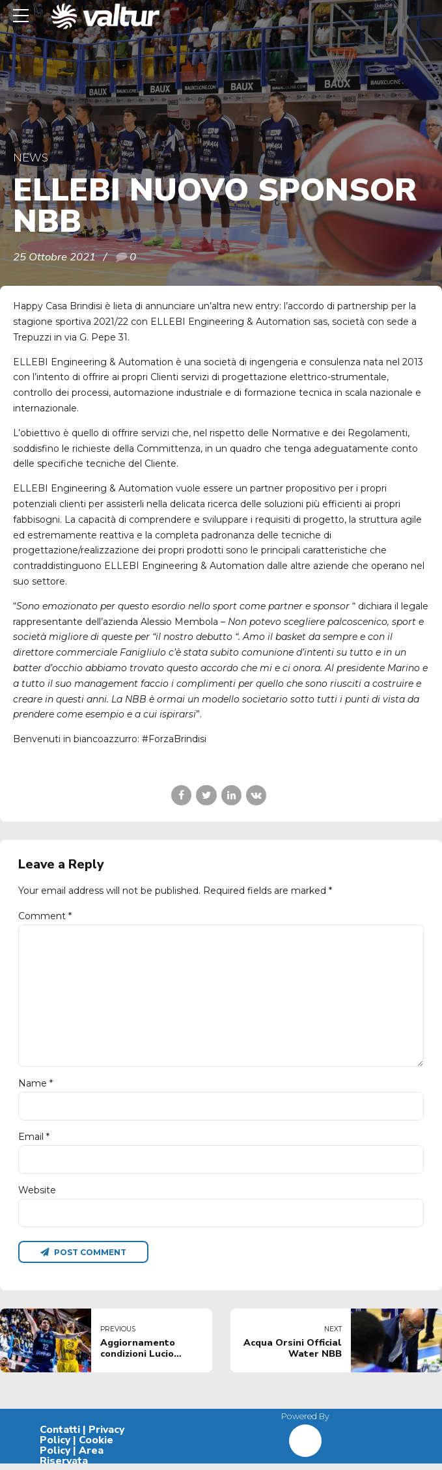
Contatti (60, 1436)
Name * (35, 1088)
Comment (45, 916)
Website (37, 1195)
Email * (33, 1142)
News (30, 157)
